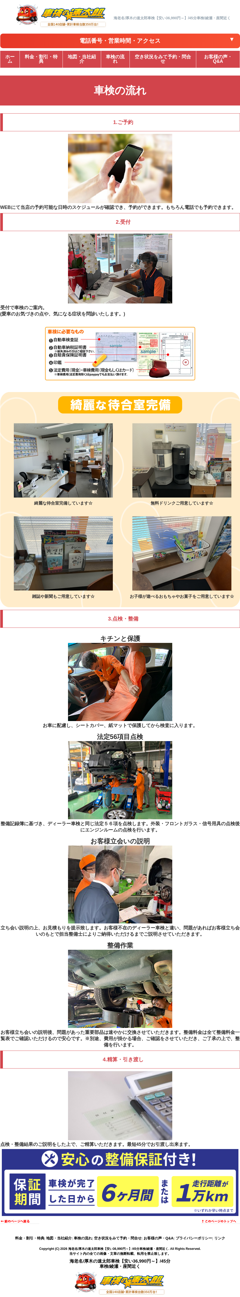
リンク (219, 1238)
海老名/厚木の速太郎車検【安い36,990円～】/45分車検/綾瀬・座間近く (118, 1249)
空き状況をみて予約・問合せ (117, 1238)
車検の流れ (83, 1238)
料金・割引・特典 (29, 1238)
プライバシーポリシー (194, 1238)
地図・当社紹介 (59, 1238)
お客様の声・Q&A (159, 1238)
